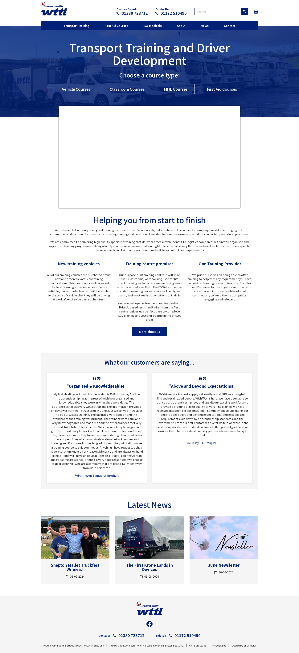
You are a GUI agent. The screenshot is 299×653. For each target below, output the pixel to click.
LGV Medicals (152, 26)
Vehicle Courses (75, 89)
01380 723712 (132, 13)
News (205, 26)
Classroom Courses (126, 89)
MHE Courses (176, 89)
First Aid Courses (116, 26)
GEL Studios (250, 645)
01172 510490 (171, 13)
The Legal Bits (219, 645)
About (181, 26)
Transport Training (76, 26)
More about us (149, 331)
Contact (229, 26)
